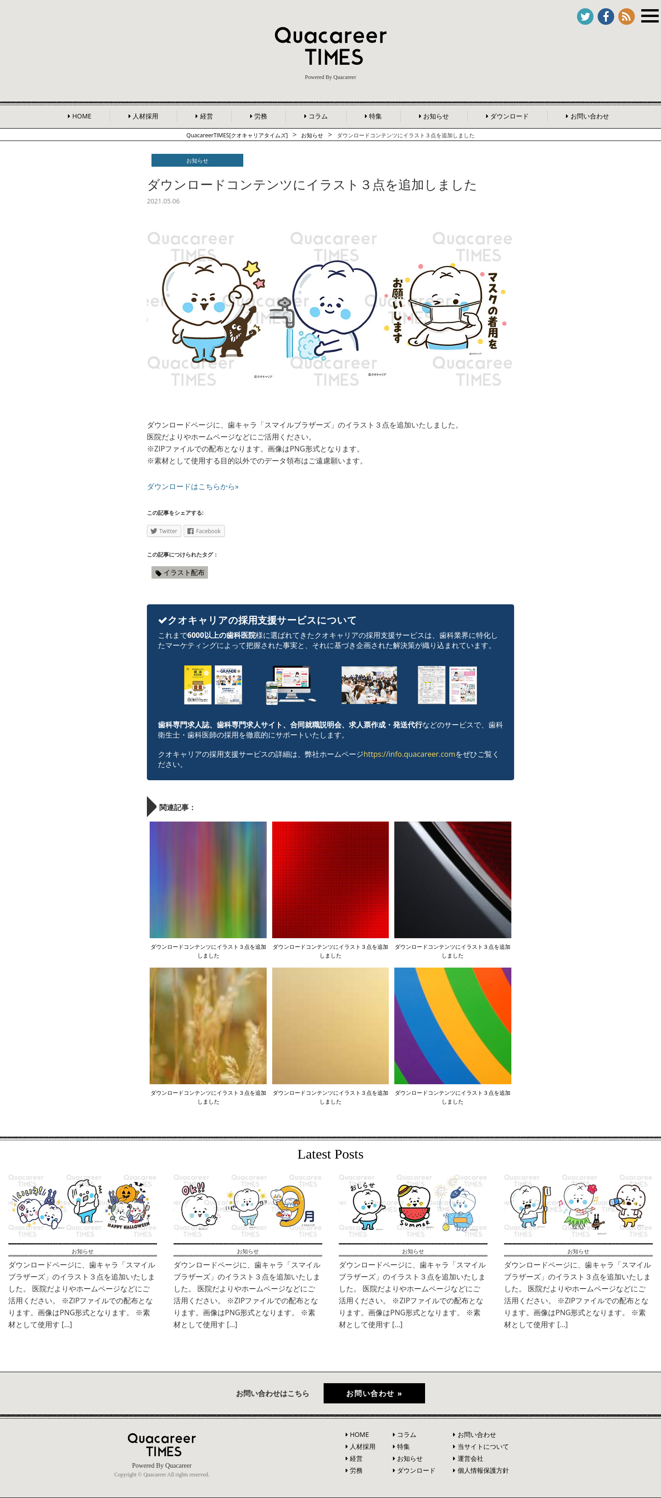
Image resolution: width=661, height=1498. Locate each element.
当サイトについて (483, 1446)
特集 (375, 116)
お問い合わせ (590, 116)
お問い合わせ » (375, 1393)
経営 (206, 116)
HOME (82, 116)
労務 (260, 116)
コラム (318, 116)
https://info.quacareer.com (409, 754)
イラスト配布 (184, 572)
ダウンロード (509, 116)
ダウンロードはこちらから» (193, 486)
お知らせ (436, 116)
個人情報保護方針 (483, 1470)
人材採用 (145, 116)
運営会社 (470, 1458)
